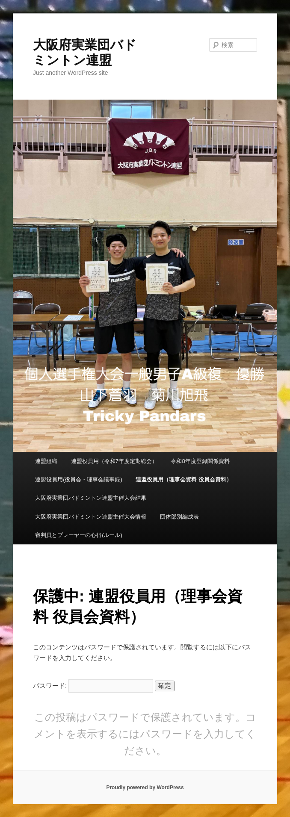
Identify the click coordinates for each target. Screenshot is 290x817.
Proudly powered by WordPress (144, 787)
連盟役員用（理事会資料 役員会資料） (184, 479)
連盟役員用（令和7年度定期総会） (114, 461)
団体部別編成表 (179, 516)
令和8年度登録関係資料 (200, 461)
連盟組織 (46, 461)
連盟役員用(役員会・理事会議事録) (78, 479)
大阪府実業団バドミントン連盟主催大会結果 (90, 498)
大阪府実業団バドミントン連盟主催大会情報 (90, 516)
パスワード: (93, 685)
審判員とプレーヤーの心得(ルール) (78, 535)
